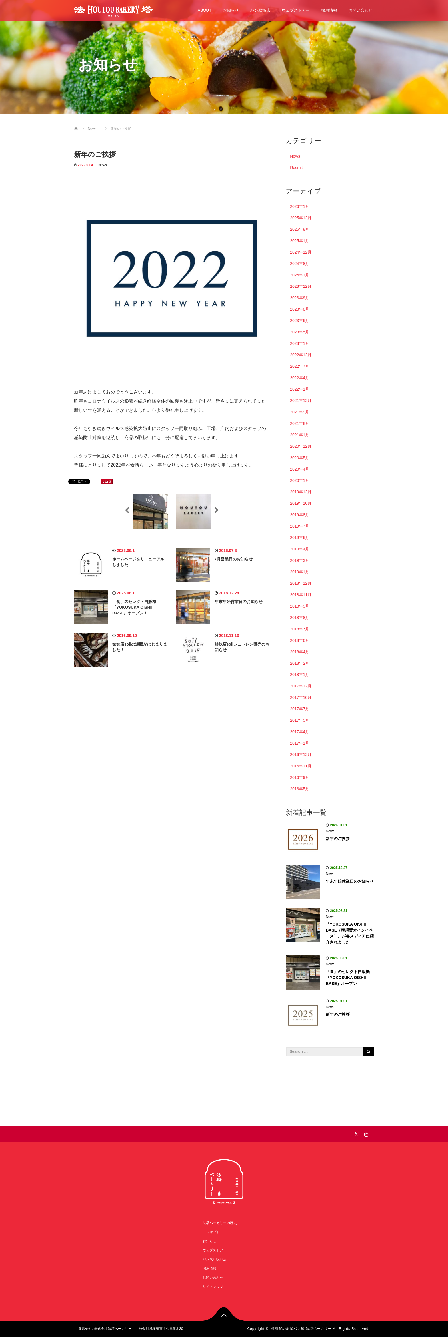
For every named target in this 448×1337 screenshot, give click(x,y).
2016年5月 (299, 789)
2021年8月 (299, 423)
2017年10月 (300, 697)
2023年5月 (299, 332)
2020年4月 (299, 469)
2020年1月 (299, 480)
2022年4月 (299, 377)
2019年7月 (299, 526)
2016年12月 (300, 754)
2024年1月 (299, 275)
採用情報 (329, 10)
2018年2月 (299, 663)
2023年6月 (299, 320)
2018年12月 (300, 583)
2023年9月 (299, 297)
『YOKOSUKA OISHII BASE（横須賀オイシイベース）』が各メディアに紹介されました (350, 933)
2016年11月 (300, 766)
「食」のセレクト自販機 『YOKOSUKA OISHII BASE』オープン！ (134, 607)
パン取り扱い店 (215, 1259)
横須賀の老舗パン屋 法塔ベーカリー (301, 1329)
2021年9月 (299, 412)
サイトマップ (213, 1287)
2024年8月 (299, 263)
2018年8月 (299, 617)
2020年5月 (299, 457)
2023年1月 (299, 343)
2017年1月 (299, 743)
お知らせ (231, 10)
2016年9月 (299, 777)
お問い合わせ (361, 10)
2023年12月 (300, 286)
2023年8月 (299, 309)
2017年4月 (299, 731)
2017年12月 (300, 686)
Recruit (296, 167)
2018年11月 (300, 594)
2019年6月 (299, 537)
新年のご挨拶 (338, 838)
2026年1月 (299, 206)
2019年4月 (299, 549)
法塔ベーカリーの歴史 (220, 1223)
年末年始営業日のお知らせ (239, 601)
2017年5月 (299, 720)
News (102, 165)
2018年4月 (299, 652)
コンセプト (211, 1232)
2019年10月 (300, 503)
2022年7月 (299, 366)
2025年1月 (299, 240)
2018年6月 (299, 640)
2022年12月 (300, 355)
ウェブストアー (296, 10)
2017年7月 (299, 709)
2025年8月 (299, 229)
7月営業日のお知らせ (234, 559)
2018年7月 (299, 629)
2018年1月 (299, 674)
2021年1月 (299, 435)
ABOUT (204, 10)
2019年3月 (299, 560)
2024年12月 (300, 252)
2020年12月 (300, 446)
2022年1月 (299, 389)
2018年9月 (299, 606)
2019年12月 (300, 492)
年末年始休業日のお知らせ (350, 881)
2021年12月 (300, 400)
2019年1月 (299, 572)
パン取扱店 (260, 10)
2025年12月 (300, 218)
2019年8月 (299, 514)
